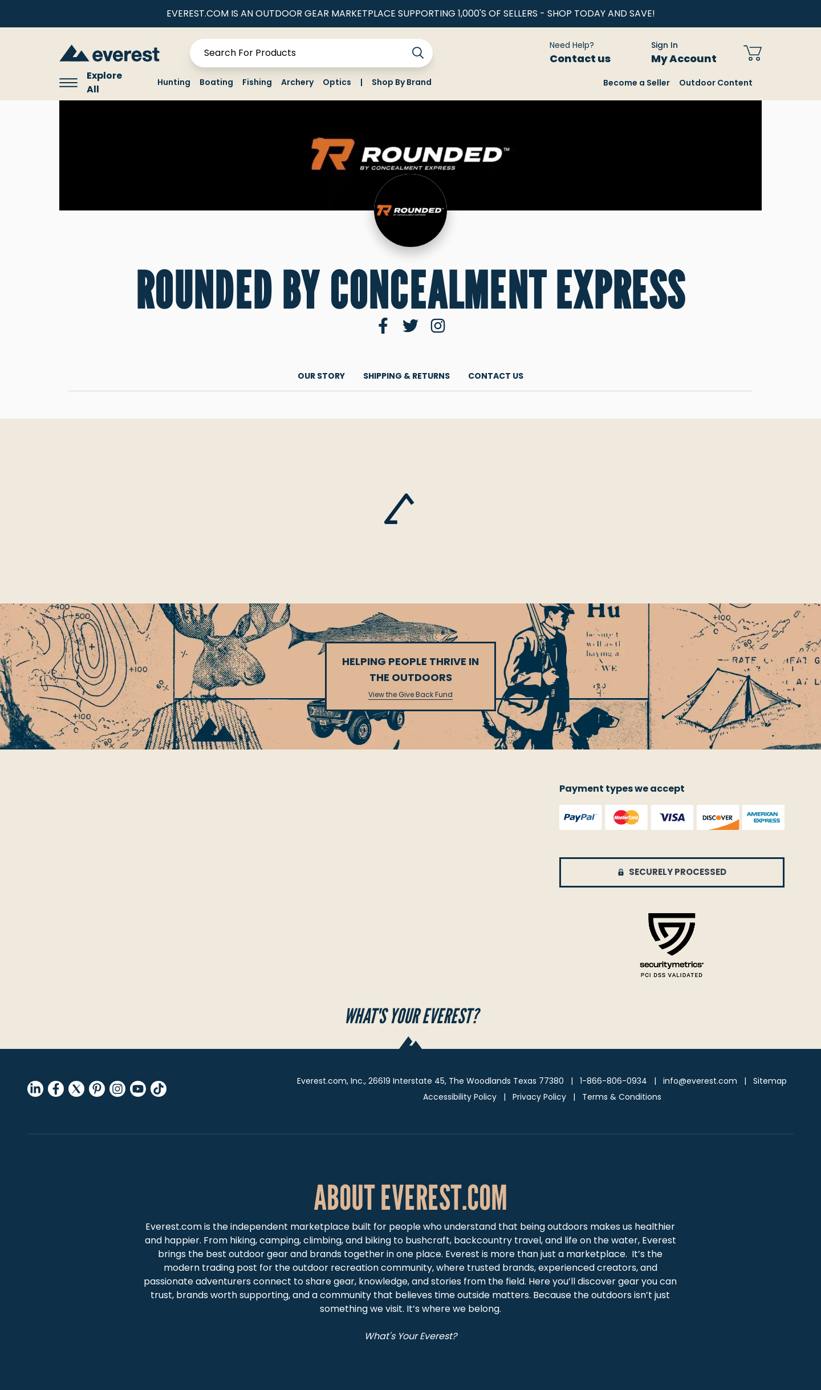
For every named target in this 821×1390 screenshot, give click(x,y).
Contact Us (495, 376)
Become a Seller (636, 82)
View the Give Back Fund (410, 694)
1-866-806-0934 (613, 1081)
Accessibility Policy (460, 1097)
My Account (690, 58)
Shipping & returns (406, 376)
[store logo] (109, 52)
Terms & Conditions (621, 1097)
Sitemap (770, 1081)
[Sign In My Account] (677, 53)
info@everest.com (700, 1081)
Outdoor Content (716, 82)
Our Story (321, 376)
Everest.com (173, 1226)
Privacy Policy (539, 1097)
